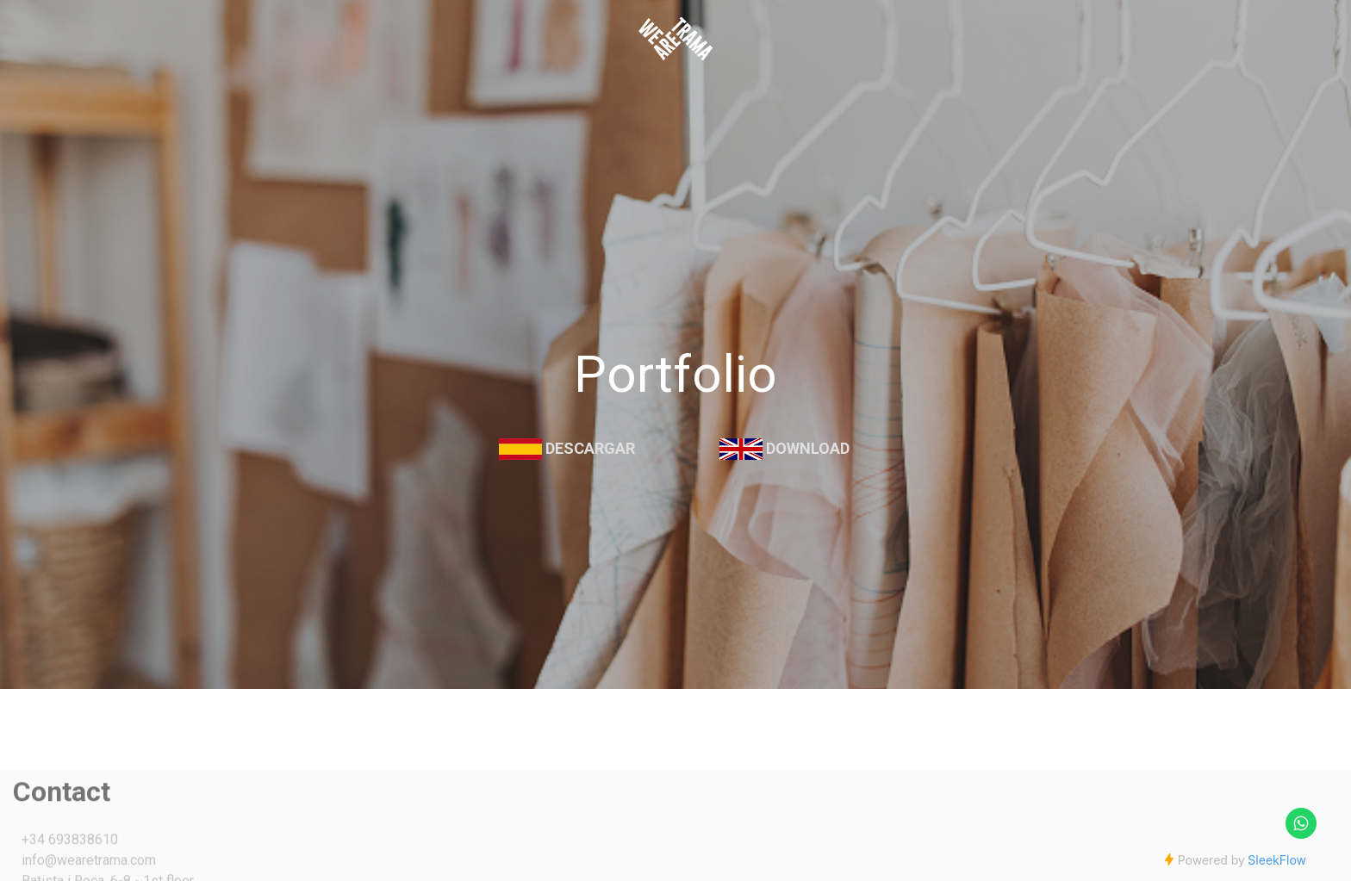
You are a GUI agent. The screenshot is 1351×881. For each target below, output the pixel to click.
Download (808, 448)
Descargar (590, 448)
